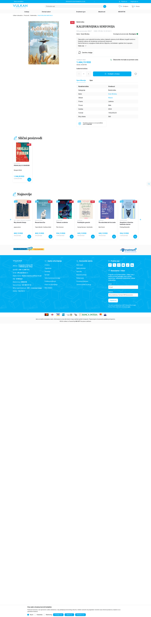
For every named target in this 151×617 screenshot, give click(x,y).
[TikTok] (127, 265)
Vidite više (82, 46)
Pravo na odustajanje (51, 284)
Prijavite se (113, 300)
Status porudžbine (18, 1)
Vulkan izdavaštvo (18, 15)
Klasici (110, 98)
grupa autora (17, 227)
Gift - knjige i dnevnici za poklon (22, 220)
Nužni (31, 614)
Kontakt (47, 275)
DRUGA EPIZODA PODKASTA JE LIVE (75, 1)
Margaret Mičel (18, 170)
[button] (136, 6)
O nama (47, 265)
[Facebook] (110, 265)
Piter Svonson (60, 227)
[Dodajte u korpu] (112, 73)
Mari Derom (102, 227)
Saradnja (47, 271)
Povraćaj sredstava (82, 281)
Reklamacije (80, 278)
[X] (114, 265)
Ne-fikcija (79, 220)
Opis (91, 80)
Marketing (49, 614)
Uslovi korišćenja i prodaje (52, 278)
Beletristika (33, 15)
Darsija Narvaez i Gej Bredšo (85, 227)
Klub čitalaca (48, 288)
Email (110, 284)
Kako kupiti (79, 265)
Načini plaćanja (81, 268)
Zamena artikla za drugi (83, 284)
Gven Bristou (85, 34)
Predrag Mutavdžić (125, 227)
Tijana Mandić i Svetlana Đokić (43, 227)
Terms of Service (122, 307)
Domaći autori (38, 220)
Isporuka (79, 271)
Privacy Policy (112, 307)
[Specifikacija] (81, 80)
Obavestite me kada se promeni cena (125, 60)
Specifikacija (81, 80)
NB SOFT (77, 321)
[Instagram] (119, 265)
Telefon (110, 292)
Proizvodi (26, 15)
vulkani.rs (66, 321)
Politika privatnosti (50, 281)
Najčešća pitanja (81, 275)
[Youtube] (123, 265)
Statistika (39, 614)
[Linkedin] (132, 265)
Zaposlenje (48, 268)
